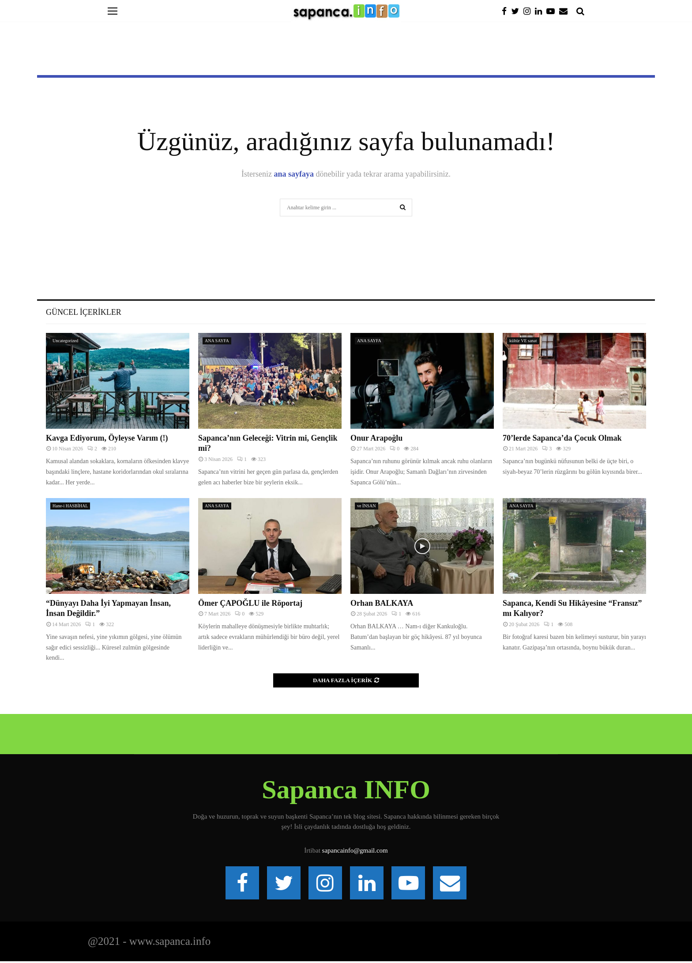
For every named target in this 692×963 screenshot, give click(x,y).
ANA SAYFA (217, 340)
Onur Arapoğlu (376, 438)
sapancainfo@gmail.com (355, 850)
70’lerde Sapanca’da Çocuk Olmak (562, 438)
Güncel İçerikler (83, 312)
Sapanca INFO (346, 789)
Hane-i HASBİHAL (70, 505)
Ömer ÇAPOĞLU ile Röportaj (250, 603)
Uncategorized (65, 340)
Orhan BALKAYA (381, 603)
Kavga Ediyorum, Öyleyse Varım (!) (107, 438)
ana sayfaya (294, 174)
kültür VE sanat (523, 340)
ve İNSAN (366, 505)
